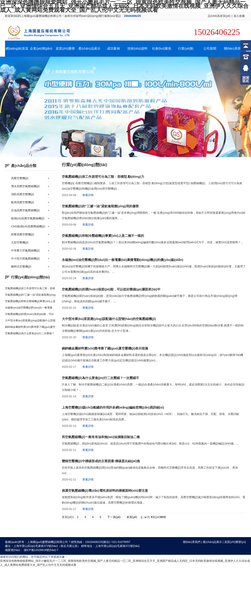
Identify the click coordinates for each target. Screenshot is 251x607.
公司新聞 (209, 48)
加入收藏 (239, 15)
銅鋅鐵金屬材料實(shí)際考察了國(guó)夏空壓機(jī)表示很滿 (105, 348)
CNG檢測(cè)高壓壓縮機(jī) (28, 226)
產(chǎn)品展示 (89, 48)
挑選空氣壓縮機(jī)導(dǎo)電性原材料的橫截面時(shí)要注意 (105, 490)
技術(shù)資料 (138, 48)
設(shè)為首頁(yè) (219, 15)
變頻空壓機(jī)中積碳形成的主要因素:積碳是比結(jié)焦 (101, 461)
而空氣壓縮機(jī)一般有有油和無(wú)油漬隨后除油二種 (101, 437)
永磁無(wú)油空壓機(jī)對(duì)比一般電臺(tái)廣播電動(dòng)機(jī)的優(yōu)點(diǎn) (122, 260)
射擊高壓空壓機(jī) (22, 234)
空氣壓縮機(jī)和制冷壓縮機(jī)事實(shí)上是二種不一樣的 (103, 235)
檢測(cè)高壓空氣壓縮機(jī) (27, 218)
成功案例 (113, 48)
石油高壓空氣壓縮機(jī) (25, 210)
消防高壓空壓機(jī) (22, 194)
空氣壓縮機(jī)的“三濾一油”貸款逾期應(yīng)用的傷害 (100, 206)
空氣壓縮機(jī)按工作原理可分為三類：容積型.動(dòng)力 (103, 176)
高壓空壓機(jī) (19, 178)
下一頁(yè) (113, 517)
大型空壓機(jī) (19, 242)
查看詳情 (88, 195)
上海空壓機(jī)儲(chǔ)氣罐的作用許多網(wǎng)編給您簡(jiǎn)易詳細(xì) (113, 407)
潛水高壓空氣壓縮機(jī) (25, 186)
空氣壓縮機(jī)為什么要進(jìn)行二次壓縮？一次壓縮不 (100, 378)
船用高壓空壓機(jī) (22, 202)
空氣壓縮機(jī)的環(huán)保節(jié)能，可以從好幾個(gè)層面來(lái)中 (111, 289)
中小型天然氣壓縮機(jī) (25, 258)
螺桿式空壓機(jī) (21, 266)
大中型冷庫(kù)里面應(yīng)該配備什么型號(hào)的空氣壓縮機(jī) (109, 319)
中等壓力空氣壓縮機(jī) (25, 250)
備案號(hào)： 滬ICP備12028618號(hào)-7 (31, 550)
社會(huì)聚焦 (161, 48)
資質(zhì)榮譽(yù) (235, 542)
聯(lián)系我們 (234, 48)
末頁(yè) (132, 517)
